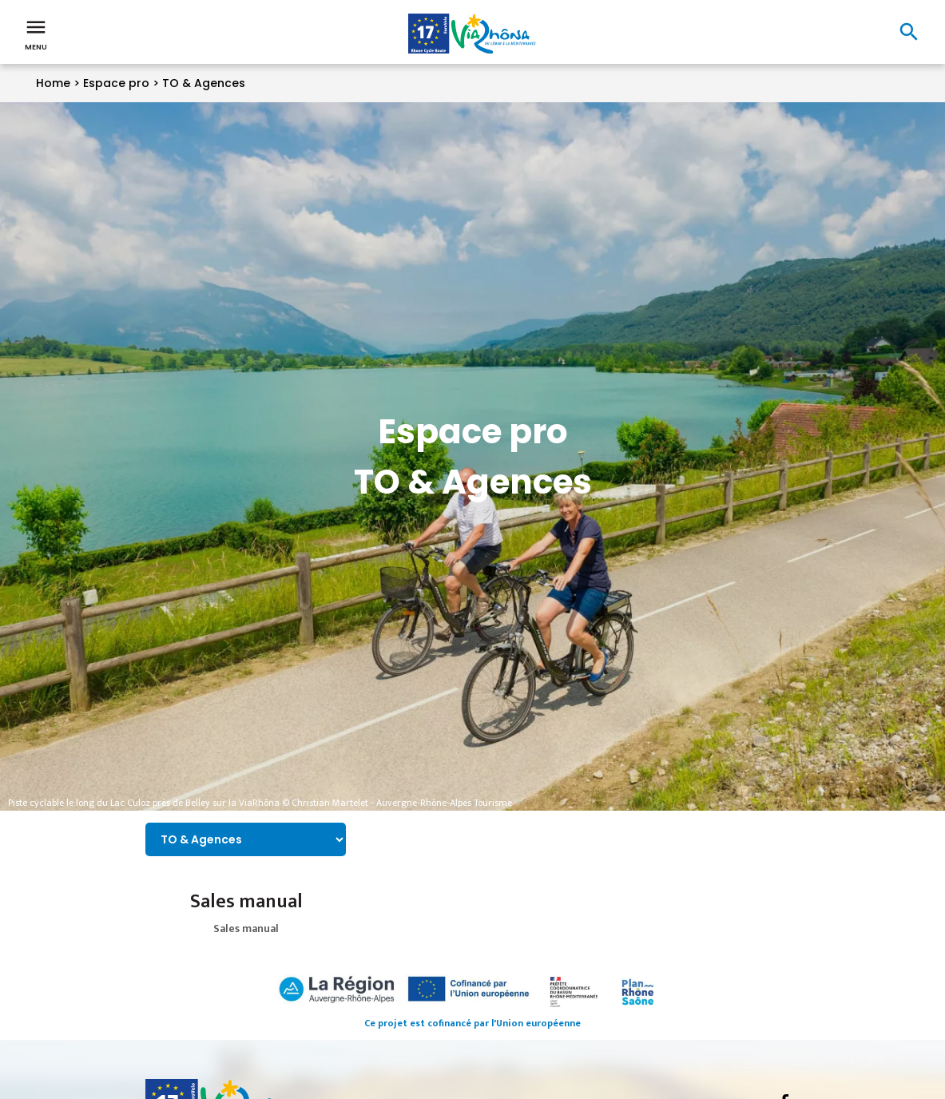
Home (53, 83)
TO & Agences (203, 83)
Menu (36, 33)
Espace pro (116, 83)
